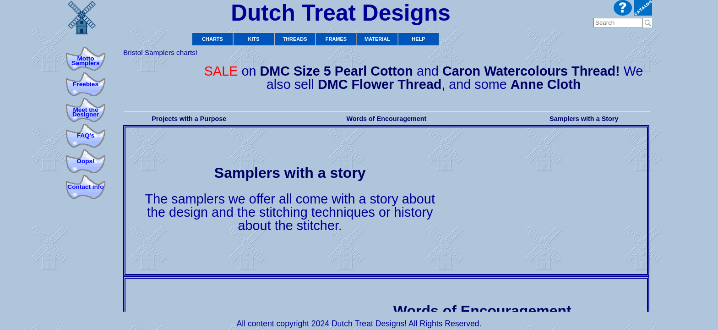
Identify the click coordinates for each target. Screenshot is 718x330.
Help (418, 39)
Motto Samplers (85, 60)
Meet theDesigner (85, 112)
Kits (253, 39)
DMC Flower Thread (379, 84)
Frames (336, 39)
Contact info (85, 186)
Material (377, 39)
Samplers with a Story (583, 118)
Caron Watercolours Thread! (531, 71)
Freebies (85, 84)
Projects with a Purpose (189, 118)
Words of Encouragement (387, 118)
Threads (295, 39)
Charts (212, 39)
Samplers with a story (290, 173)
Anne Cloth (546, 84)
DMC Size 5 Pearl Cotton (336, 71)
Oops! (85, 161)
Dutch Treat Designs (341, 13)
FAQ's (86, 135)
